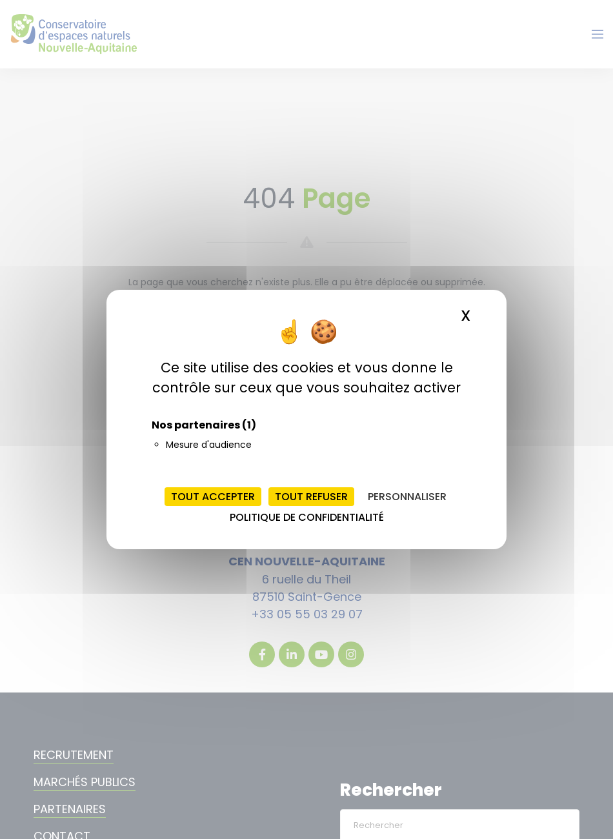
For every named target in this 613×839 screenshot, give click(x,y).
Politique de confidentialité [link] (307, 517)
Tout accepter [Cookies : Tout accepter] (213, 496)
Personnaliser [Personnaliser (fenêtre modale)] (407, 496)
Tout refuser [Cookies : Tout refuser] (311, 496)
